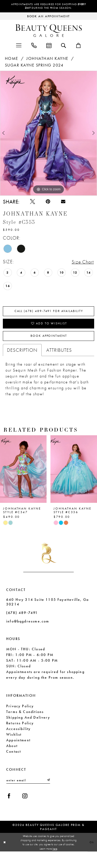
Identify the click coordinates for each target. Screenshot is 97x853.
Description (22, 351)
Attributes (59, 351)
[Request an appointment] (48, 16)
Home (11, 58)
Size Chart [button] (83, 262)
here (55, 850)
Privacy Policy (20, 706)
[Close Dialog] (4, 843)
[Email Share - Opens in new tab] (64, 201)
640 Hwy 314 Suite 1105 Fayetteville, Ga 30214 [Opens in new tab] (47, 603)
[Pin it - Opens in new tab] (48, 202)
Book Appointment (48, 337)
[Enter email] (28, 781)
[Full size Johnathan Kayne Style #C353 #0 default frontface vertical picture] (48, 133)
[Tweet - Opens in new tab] (33, 202)
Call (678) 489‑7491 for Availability (48, 312)
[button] (18, 45)
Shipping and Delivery (28, 718)
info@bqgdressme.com (27, 622)
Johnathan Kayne (47, 58)
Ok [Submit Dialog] (91, 843)
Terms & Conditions (25, 712)
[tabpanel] (48, 133)
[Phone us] (33, 45)
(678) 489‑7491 (22, 613)
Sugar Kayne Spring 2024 (34, 65)
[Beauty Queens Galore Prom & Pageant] (49, 30)
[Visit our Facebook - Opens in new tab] (9, 797)
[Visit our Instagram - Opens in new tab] (25, 797)
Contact (13, 752)
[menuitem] (18, 45)
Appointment (18, 741)
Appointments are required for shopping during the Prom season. (48, 6)
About (12, 746)
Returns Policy (20, 723)
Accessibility (18, 729)
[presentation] (23, 470)
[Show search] (63, 45)
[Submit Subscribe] (48, 781)
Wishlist (13, 735)
